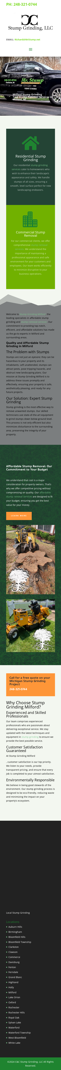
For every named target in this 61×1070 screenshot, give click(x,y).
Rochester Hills (16, 1012)
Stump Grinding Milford (33, 314)
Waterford (14, 1027)
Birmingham (15, 931)
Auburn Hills (15, 926)
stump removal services (34, 321)
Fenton (12, 967)
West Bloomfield (17, 1037)
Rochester (13, 1007)
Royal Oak (13, 1017)
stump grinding (30, 736)
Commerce (14, 957)
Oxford (12, 1002)
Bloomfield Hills (16, 936)
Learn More (19, 516)
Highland (13, 982)
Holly (11, 987)
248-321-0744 (25, 4)
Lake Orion (14, 997)
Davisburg (14, 962)
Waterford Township (19, 1032)
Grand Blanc (15, 977)
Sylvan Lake (14, 1022)
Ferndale (13, 972)
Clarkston (13, 946)
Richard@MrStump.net (27, 39)
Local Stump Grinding (18, 912)
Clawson (13, 952)
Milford (12, 992)
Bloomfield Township (19, 942)
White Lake (14, 1042)
